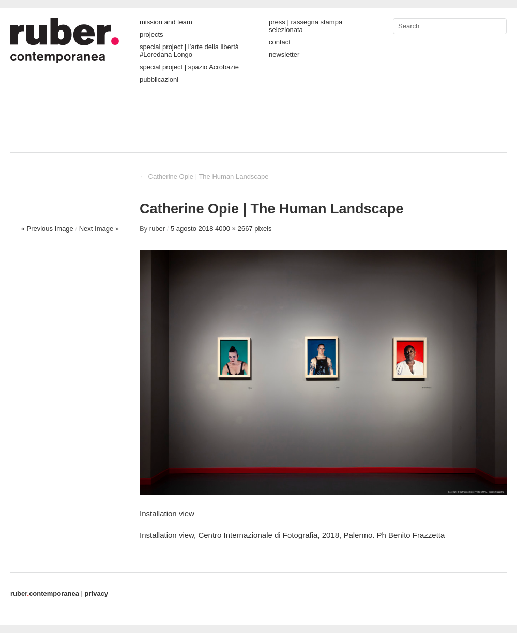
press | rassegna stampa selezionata (305, 26)
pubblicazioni (159, 79)
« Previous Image (47, 229)
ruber (157, 229)
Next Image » (99, 229)
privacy (97, 593)
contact (280, 42)
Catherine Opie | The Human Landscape (204, 176)
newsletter (284, 54)
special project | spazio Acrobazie (189, 67)
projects (151, 34)
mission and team (166, 22)
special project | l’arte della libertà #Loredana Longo (189, 50)
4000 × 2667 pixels (243, 229)
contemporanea (44, 593)
